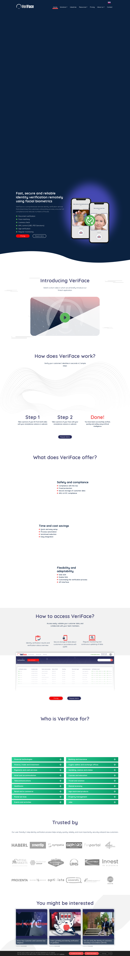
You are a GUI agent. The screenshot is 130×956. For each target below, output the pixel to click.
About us (100, 7)
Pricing (92, 7)
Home (55, 7)
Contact (109, 7)
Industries (73, 7)
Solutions (63, 7)
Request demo (39, 236)
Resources (82, 7)
